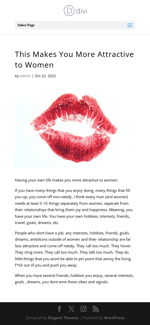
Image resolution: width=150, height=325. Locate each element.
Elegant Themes (63, 317)
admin (25, 75)
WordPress (114, 317)
